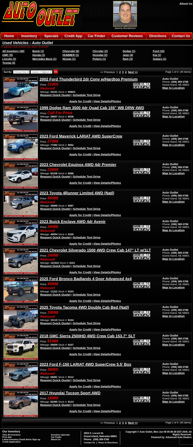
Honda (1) (38, 55)
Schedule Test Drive (86, 95)
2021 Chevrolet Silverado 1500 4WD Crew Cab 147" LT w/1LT (95, 250)
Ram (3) (128, 58)
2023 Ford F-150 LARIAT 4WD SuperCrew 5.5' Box (85, 364)
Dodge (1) (129, 51)
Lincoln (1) (9, 58)
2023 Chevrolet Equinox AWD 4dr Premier (78, 164)
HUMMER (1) (71, 55)
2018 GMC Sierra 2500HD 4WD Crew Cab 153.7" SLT (87, 336)
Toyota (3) (8, 62)
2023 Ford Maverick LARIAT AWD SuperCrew (81, 136)
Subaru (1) (159, 58)
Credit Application (11, 442)
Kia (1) (157, 55)
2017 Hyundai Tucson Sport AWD (70, 393)
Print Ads (7, 437)
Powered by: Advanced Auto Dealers (171, 437)
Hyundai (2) (100, 55)
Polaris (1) (99, 58)
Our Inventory (11, 431)
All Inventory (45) (13, 51)
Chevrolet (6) (71, 51)
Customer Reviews (127, 36)
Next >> (133, 72)
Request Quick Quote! (55, 95)
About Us (185, 3)
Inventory (29, 36)
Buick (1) (38, 51)
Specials (51, 36)
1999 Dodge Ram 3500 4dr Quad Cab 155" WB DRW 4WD (92, 108)
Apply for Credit (80, 101)
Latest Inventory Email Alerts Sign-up (21, 439)
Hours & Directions (108, 442)
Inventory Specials (60, 435)
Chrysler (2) (100, 51)
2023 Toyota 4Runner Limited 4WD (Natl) (77, 193)
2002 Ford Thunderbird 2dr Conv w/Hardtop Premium (89, 79)
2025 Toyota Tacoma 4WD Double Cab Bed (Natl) (84, 307)
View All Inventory (11, 435)
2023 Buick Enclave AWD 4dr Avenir (73, 221)
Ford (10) (158, 51)
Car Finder (96, 36)
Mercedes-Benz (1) (44, 58)
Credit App (73, 36)
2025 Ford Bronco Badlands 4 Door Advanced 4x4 (86, 279)
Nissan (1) (69, 58)
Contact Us (181, 36)
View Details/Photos (107, 101)
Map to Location (173, 87)
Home (9, 36)
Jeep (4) (128, 55)
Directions (157, 36)
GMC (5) (7, 55)
